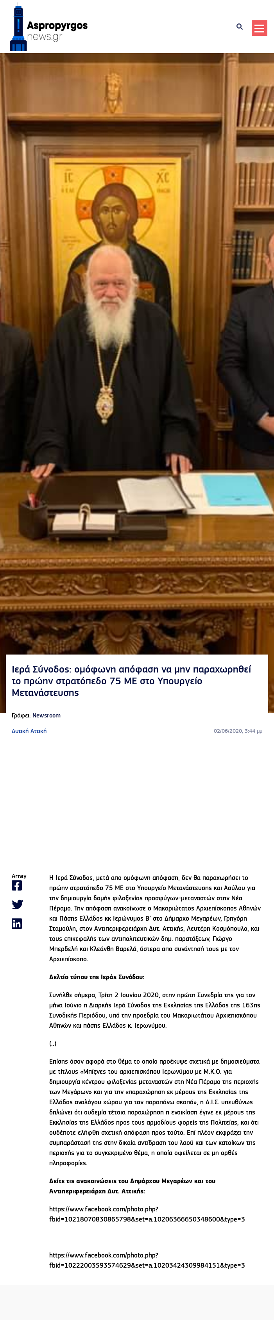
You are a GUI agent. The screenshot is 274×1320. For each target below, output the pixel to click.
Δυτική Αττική (29, 731)
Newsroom (46, 716)
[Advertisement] (137, 804)
